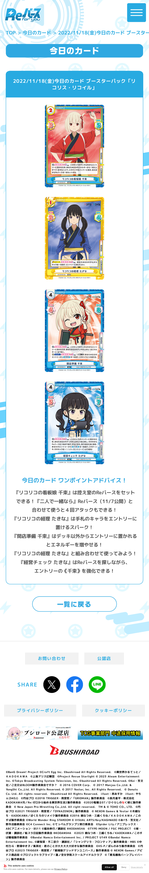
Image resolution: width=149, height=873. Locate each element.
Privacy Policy (60, 869)
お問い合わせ (52, 658)
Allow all (109, 867)
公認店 (104, 658)
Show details (137, 867)
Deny (123, 867)
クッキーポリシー (113, 710)
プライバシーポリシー (40, 710)
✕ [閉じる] (145, 865)
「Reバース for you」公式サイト (23, 15)
